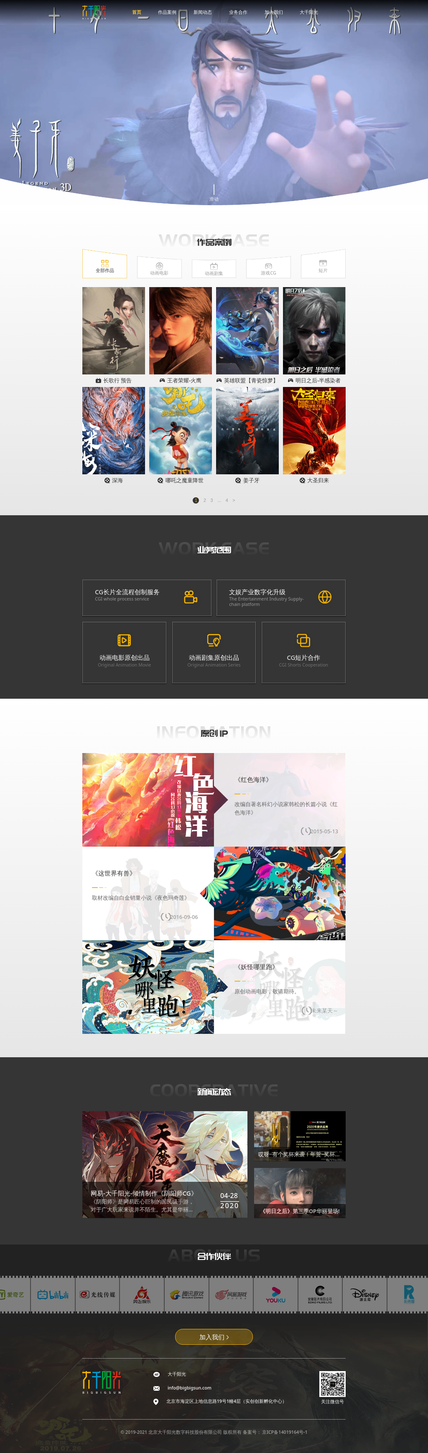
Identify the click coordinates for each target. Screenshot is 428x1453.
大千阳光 (309, 12)
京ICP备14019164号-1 (284, 1432)
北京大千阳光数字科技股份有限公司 (185, 1432)
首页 (136, 12)
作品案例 (167, 12)
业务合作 (238, 12)
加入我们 (274, 12)
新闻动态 (203, 12)
